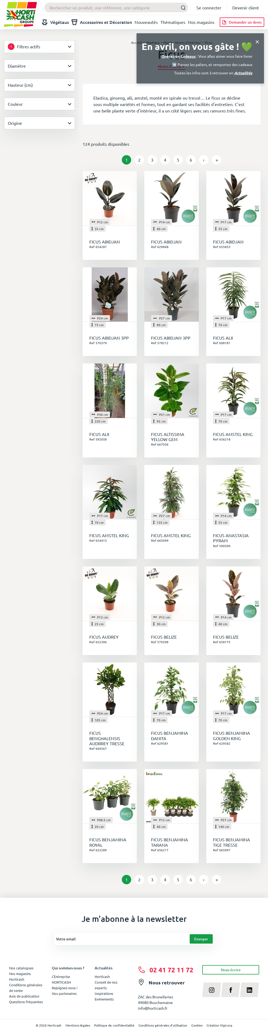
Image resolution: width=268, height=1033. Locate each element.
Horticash (102, 976)
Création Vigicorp (219, 1025)
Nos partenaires (64, 993)
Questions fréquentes (26, 1001)
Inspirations (104, 993)
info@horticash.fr (152, 1008)
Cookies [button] (197, 1025)
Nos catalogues (21, 968)
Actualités (243, 72)
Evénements (104, 999)
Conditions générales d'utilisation (162, 1025)
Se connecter (208, 7)
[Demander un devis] (242, 22)
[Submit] (181, 8)
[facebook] (230, 990)
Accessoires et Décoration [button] (102, 22)
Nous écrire (231, 969)
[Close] (257, 41)
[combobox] (116, 7)
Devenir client (245, 7)
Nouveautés (146, 22)
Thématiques (172, 22)
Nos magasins (201, 22)
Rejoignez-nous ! (65, 987)
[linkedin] (249, 990)
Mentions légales (77, 1025)
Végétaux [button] (55, 22)
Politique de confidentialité (114, 1025)
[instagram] (211, 990)
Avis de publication (24, 996)
